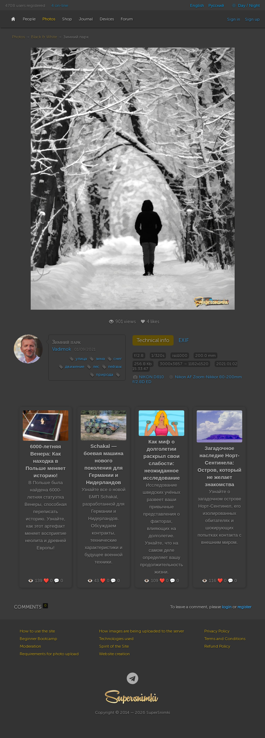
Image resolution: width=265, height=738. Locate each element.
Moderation (30, 646)
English (197, 5)
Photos (18, 36)
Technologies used (116, 638)
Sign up (252, 19)
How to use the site (37, 631)
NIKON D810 (151, 377)
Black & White (44, 36)
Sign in (233, 19)
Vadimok (61, 349)
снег (118, 358)
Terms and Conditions (224, 638)
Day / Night (244, 5)
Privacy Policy (216, 631)
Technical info (153, 340)
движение (74, 366)
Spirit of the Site (114, 646)
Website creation (114, 653)
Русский (216, 5)
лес (96, 366)
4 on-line (59, 5)
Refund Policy (217, 646)
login (227, 607)
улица (81, 358)
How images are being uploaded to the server (141, 631)
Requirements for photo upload (49, 653)
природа (104, 374)
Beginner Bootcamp (38, 638)
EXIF (183, 340)
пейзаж (115, 366)
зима (100, 358)
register (244, 607)
